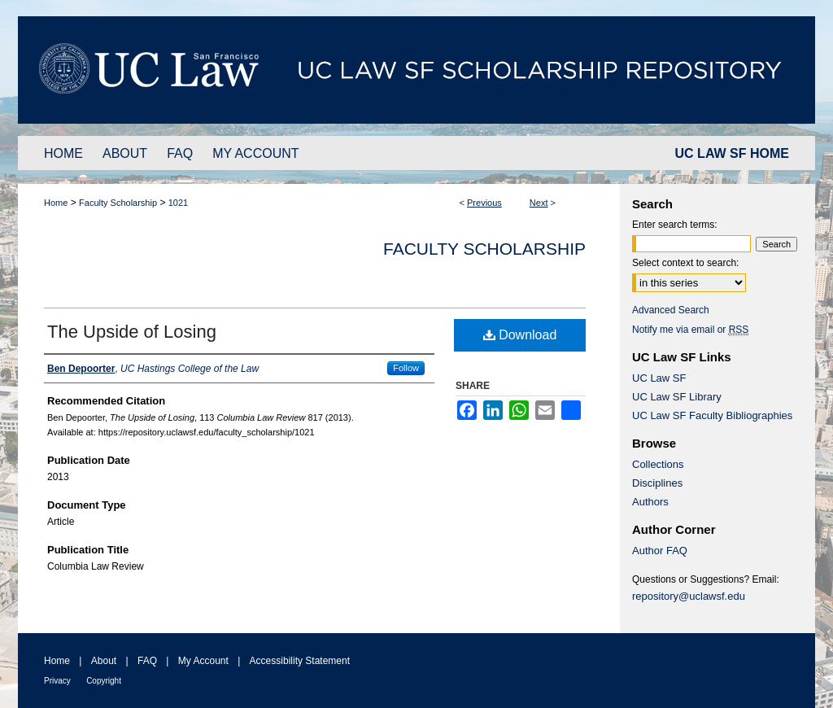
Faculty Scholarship (118, 203)
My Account (203, 660)
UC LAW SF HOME (732, 153)
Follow (406, 368)
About (103, 660)
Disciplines (657, 483)
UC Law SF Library (677, 397)
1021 (178, 203)
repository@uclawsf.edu (688, 596)
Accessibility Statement (300, 660)
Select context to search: (685, 263)
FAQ (147, 660)
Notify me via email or (690, 329)
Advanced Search (670, 310)
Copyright (103, 680)
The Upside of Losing (131, 331)
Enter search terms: (674, 224)
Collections (658, 464)
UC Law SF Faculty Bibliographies (712, 415)
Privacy (57, 680)
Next (539, 203)
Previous (484, 203)
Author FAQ (659, 550)
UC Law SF (659, 378)
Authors (650, 502)
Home (56, 203)
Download (520, 335)
